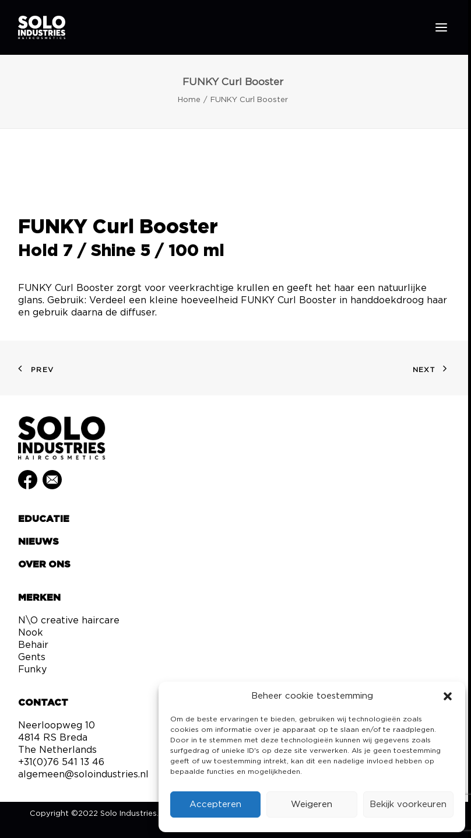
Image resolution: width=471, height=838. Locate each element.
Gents (31, 657)
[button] (448, 696)
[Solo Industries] (41, 27)
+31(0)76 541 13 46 (61, 762)
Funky (32, 669)
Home (189, 100)
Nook (30, 632)
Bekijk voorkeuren (408, 804)
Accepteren (215, 804)
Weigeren (311, 804)
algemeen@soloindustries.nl (83, 774)
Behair (33, 645)
